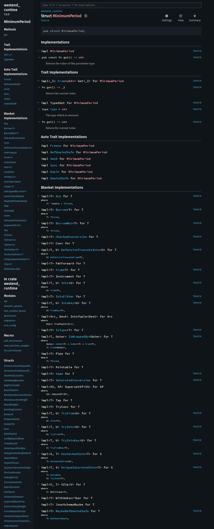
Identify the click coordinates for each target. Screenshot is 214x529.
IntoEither (65, 296)
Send (54, 159)
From (61, 81)
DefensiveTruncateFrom (64, 257)
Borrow (61, 210)
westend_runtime (51, 11)
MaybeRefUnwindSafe (72, 511)
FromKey (55, 310)
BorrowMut (64, 223)
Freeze (55, 146)
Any (58, 196)
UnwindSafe (59, 178)
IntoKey (67, 303)
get (66, 57)
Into (65, 283)
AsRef (59, 343)
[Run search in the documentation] (121, 5)
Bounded (55, 474)
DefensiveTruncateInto (80, 250)
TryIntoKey (70, 440)
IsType (61, 330)
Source (45, 20)
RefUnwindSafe (62, 152)
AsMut (73, 343)
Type (53, 109)
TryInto (67, 427)
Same (59, 374)
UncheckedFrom (59, 461)
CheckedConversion (71, 237)
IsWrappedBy (79, 336)
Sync (54, 165)
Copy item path (86, 16)
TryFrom (67, 413)
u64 (81, 57)
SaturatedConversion (73, 380)
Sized (68, 203)
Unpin (54, 172)
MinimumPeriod (62, 51)
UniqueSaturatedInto (78, 467)
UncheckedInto (73, 454)
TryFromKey (57, 447)
